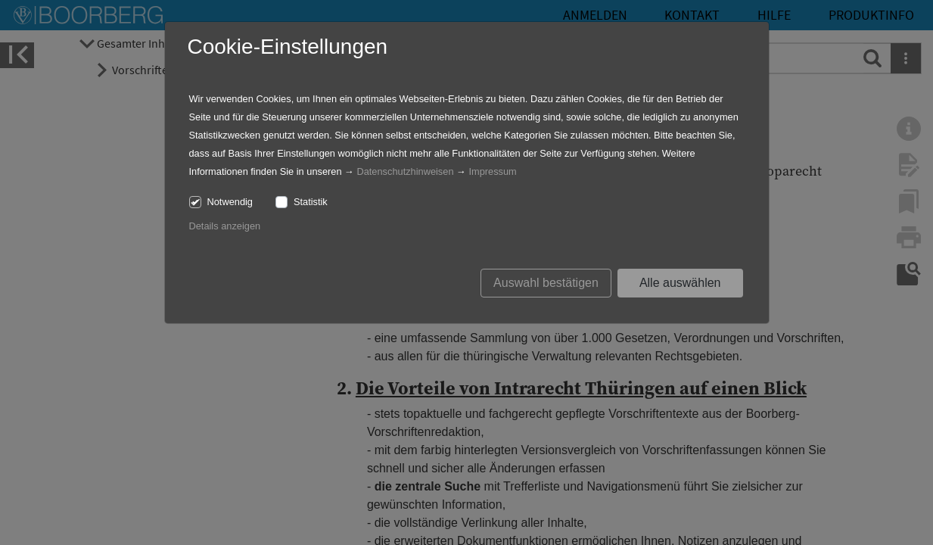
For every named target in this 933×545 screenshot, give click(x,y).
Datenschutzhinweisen (404, 171)
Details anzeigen (225, 226)
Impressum (492, 171)
